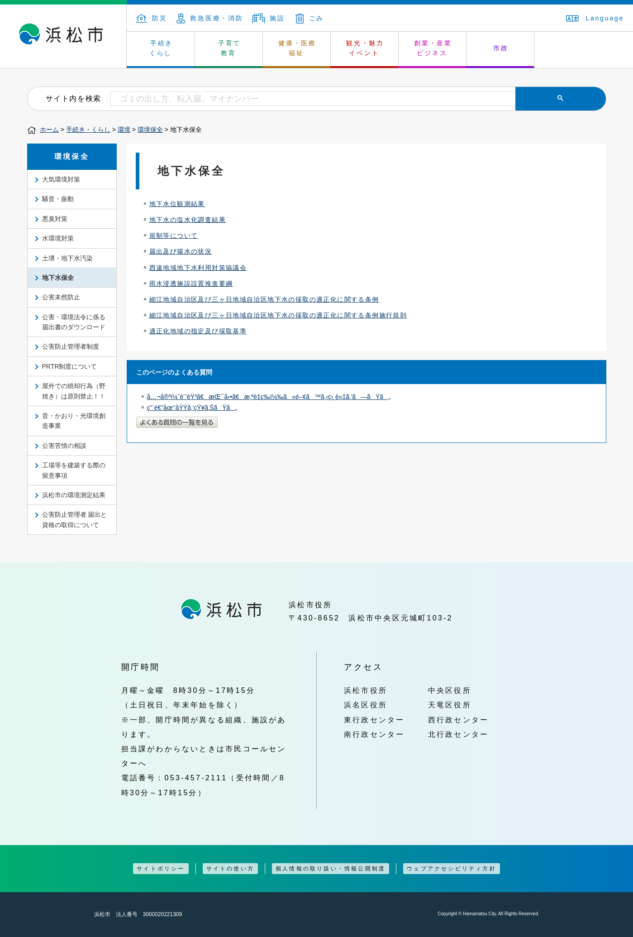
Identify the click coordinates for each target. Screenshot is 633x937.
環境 (124, 129)
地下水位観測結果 (177, 203)
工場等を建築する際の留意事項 (73, 470)
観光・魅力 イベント (365, 48)
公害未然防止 (61, 297)
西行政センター (458, 720)
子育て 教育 (229, 48)
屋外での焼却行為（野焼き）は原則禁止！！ (73, 390)
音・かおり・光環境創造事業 (73, 420)
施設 (268, 18)
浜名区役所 (365, 705)
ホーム (49, 129)
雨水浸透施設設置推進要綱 (191, 283)
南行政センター (374, 734)
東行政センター (374, 720)
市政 (501, 48)
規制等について (173, 235)
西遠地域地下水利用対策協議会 (198, 267)
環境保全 (150, 129)
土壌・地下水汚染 (67, 258)
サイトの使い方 (230, 868)
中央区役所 (449, 690)
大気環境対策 (61, 179)
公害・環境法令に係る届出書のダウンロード (73, 322)
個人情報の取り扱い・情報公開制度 (331, 868)
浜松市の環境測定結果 (73, 495)
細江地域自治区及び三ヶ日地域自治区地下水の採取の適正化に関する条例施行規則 (278, 315)
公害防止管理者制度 (70, 346)
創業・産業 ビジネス (433, 48)
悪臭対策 (54, 218)
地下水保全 (58, 277)
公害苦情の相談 (64, 445)
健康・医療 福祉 (297, 48)
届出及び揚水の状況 (180, 251)
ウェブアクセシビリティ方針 (451, 868)
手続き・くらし (88, 129)
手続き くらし (161, 48)
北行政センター (458, 734)
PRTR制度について (69, 366)
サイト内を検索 (73, 98)
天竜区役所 (449, 705)
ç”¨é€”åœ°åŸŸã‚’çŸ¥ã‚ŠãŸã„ (192, 407)
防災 (151, 18)
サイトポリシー (161, 868)
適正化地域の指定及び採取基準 (198, 331)
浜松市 (63, 36)
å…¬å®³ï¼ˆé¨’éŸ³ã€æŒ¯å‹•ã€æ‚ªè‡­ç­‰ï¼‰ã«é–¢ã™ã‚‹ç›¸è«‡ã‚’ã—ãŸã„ (268, 396)
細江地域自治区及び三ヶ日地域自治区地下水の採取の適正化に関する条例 (264, 299)
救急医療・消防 (209, 18)
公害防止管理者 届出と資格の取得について (74, 519)
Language (595, 18)
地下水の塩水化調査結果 (187, 219)
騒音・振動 (58, 198)
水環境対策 (58, 238)
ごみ (309, 18)
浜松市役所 (365, 690)
